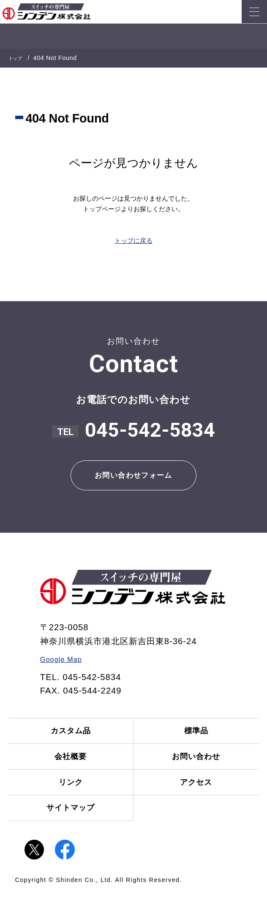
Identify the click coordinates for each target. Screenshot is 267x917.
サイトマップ (66, 832)
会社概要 (66, 770)
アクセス (200, 801)
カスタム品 (66, 740)
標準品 (200, 740)
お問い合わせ (200, 770)
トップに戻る (133, 240)
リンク (67, 801)
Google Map (65, 665)
